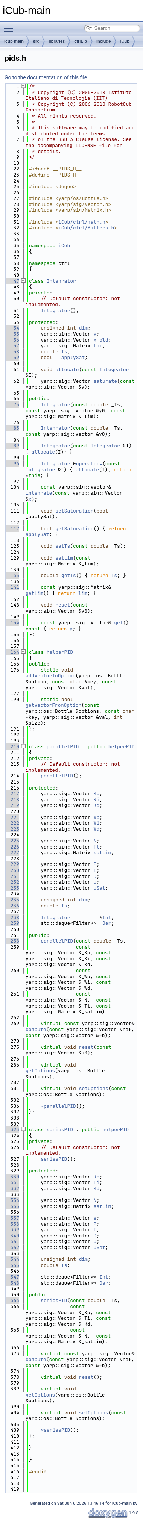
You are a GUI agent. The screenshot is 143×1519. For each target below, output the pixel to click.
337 (12, 1218)
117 (12, 528)
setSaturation (74, 511)
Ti (97, 1182)
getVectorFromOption (53, 705)
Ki (97, 799)
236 (12, 906)
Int (106, 917)
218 (12, 799)
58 (12, 351)
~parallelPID (58, 1106)
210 (12, 746)
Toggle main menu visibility (10, 25)
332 (12, 1188)
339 (12, 1229)
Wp (97, 817)
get (118, 622)
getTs (68, 575)
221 (12, 817)
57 (12, 345)
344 (12, 1259)
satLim (102, 852)
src (36, 41)
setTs (62, 546)
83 (12, 428)
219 (12, 805)
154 (12, 622)
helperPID (60, 652)
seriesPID (60, 1129)
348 (12, 1283)
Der (106, 923)
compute (36, 1029)
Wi (97, 823)
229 (12, 864)
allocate (67, 369)
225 (12, 841)
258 (12, 941)
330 (12, 1177)
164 (12, 652)
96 (12, 463)
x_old (101, 340)
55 (12, 334)
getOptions (40, 1070)
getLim (34, 593)
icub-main (14, 41)
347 (12, 1277)
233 (12, 888)
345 (12, 1265)
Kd (97, 805)
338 (12, 1224)
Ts (64, 351)
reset (62, 605)
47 (12, 281)
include (103, 41)
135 (12, 575)
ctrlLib (80, 41)
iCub (124, 41)
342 (12, 1247)
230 (12, 870)
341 (12, 1241)
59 (12, 357)
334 (12, 1200)
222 (12, 823)
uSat (99, 888)
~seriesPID (55, 1430)
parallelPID (63, 746)
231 (12, 876)
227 (12, 852)
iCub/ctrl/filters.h (86, 228)
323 (12, 1129)
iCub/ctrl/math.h (81, 222)
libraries (57, 41)
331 (12, 1182)
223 (12, 829)
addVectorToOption (51, 675)
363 (12, 1300)
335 (12, 1206)
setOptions (93, 1088)
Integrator (61, 281)
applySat (73, 357)
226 (12, 847)
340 (12, 1236)
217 (12, 793)
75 (12, 404)
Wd (97, 829)
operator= (89, 463)
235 (12, 900)
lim (98, 345)
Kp (97, 793)
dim (83, 328)
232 (12, 882)
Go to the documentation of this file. (46, 77)
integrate (39, 493)
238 (12, 917)
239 (12, 923)
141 (12, 587)
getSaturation (74, 528)
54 (12, 328)
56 (12, 340)
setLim (64, 558)
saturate (105, 381)
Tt (97, 847)
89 (12, 446)
